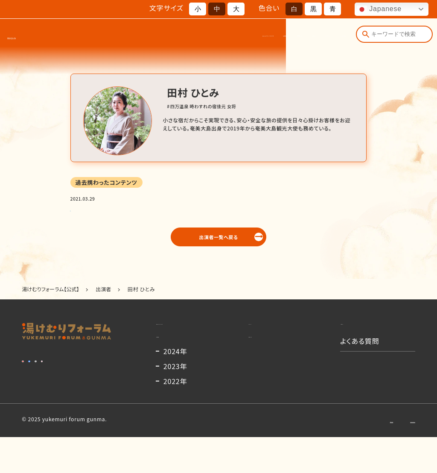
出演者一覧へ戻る (218, 244)
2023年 (175, 402)
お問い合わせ (331, 455)
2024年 (175, 387)
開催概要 (194, 38)
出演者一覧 (228, 38)
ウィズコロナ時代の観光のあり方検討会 (121, 210)
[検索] (363, 37)
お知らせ (261, 38)
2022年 (175, 417)
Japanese (379, 9)
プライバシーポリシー (389, 455)
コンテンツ (293, 38)
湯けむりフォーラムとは (148, 38)
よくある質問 (329, 38)
